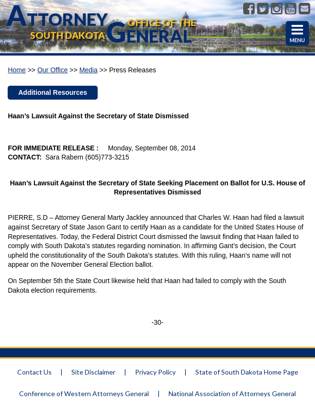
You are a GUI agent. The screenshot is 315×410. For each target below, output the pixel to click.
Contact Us (34, 372)
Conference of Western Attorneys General (84, 393)
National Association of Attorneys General (232, 393)
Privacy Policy (155, 372)
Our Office (52, 70)
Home (16, 70)
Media (88, 70)
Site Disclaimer (93, 372)
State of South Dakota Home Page (246, 372)
